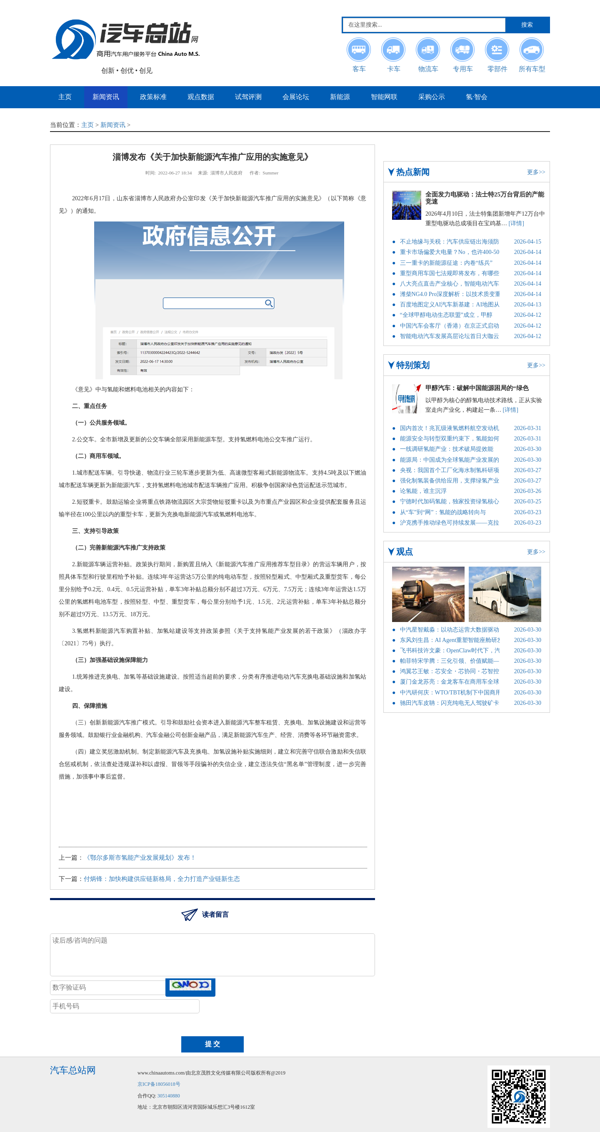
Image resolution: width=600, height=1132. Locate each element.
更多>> (536, 172)
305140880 (169, 1096)
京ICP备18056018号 (159, 1084)
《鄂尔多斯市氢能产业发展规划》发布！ (140, 857)
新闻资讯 (112, 125)
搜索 (527, 25)
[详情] (516, 223)
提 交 (212, 1043)
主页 (87, 125)
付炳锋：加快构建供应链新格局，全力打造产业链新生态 (162, 879)
